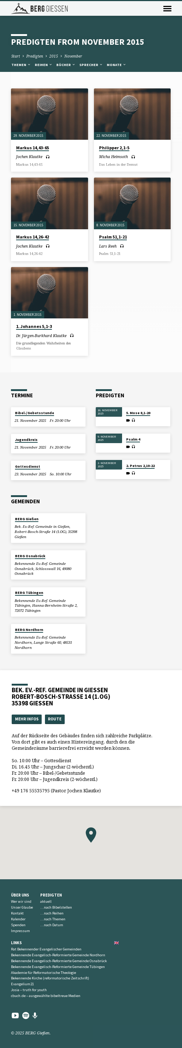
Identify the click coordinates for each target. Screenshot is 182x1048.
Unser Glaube (22, 907)
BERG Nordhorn (29, 629)
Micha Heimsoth (113, 156)
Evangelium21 (22, 984)
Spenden (18, 925)
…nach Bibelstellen (56, 907)
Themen (21, 64)
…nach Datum (51, 925)
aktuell (46, 901)
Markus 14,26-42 (32, 237)
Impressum (20, 930)
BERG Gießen (26, 518)
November (73, 56)
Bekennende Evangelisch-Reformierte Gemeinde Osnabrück (59, 960)
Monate (116, 64)
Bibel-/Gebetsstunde (34, 412)
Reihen (44, 64)
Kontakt (17, 913)
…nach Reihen (52, 913)
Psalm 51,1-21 (113, 237)
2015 (53, 56)
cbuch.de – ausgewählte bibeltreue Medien (45, 995)
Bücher (66, 64)
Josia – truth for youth (29, 989)
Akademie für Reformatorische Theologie (43, 972)
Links (16, 942)
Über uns (20, 895)
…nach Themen (52, 919)
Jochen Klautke (29, 156)
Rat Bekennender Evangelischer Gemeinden (46, 949)
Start (15, 56)
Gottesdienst (27, 466)
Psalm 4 (133, 439)
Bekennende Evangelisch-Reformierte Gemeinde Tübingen (58, 966)
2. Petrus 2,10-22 (140, 465)
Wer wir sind (21, 901)
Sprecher (91, 64)
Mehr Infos (27, 719)
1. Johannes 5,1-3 (34, 326)
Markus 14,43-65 (32, 147)
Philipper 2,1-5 (114, 147)
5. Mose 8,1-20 (138, 412)
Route (54, 719)
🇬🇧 (116, 942)
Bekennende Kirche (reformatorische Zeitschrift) (50, 978)
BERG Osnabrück (30, 556)
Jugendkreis (26, 439)
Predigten (34, 56)
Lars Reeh (108, 246)
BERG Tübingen (29, 592)
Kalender (18, 919)
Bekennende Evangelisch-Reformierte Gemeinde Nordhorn (58, 955)
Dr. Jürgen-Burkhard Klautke (41, 335)
